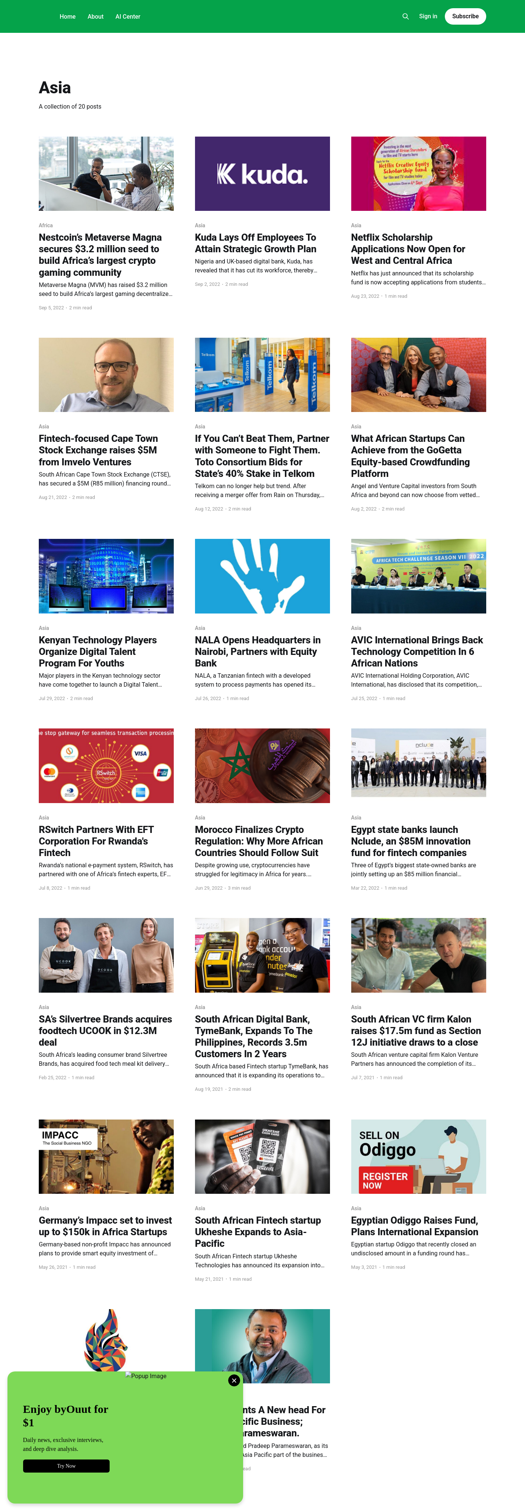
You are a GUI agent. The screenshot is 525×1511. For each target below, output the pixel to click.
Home (68, 16)
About (96, 16)
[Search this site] (406, 16)
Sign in (428, 16)
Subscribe (465, 16)
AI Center (128, 16)
